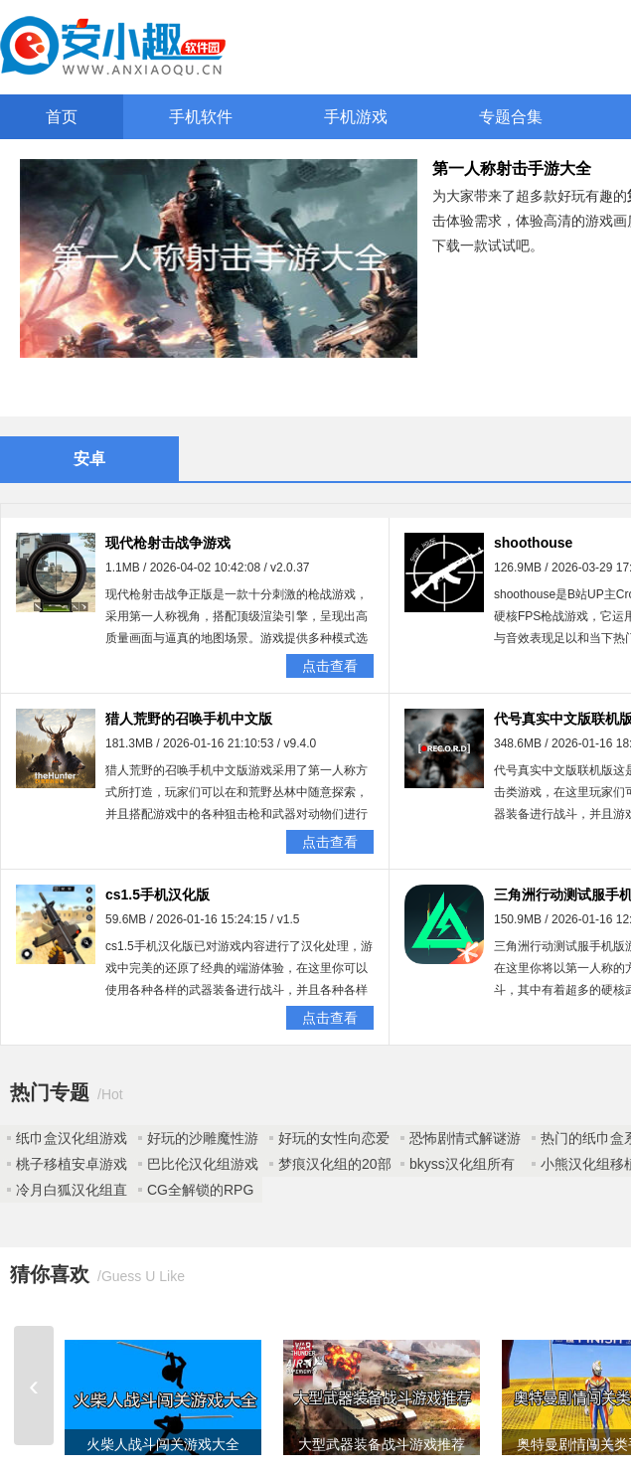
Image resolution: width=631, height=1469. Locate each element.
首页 (62, 116)
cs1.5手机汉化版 (157, 894)
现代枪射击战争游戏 (168, 543)
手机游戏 (356, 116)
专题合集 (511, 116)
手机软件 (201, 116)
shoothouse (533, 543)
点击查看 (330, 666)
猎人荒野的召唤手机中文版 (188, 719)
